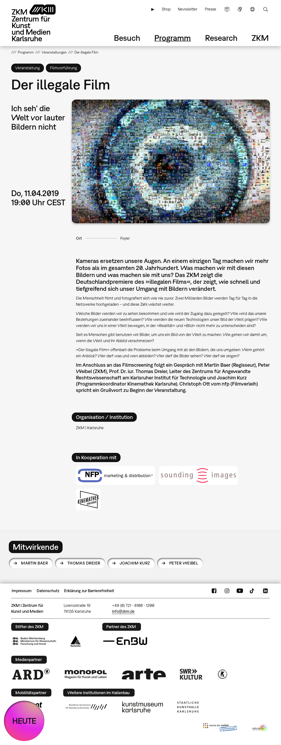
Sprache (252, 9)
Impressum (22, 590)
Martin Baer (34, 563)
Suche (265, 9)
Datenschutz (48, 590)
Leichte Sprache (227, 9)
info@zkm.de (123, 611)
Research (221, 38)
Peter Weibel (183, 563)
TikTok (252, 591)
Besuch (127, 38)
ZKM (260, 38)
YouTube (239, 591)
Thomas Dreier (83, 563)
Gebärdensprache (239, 9)
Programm (172, 38)
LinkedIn (265, 591)
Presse (210, 9)
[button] (171, 161)
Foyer (125, 238)
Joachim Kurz (135, 563)
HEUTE (24, 720)
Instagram (227, 591)
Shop (166, 9)
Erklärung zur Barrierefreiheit (89, 590)
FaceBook (214, 591)
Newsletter (187, 9)
